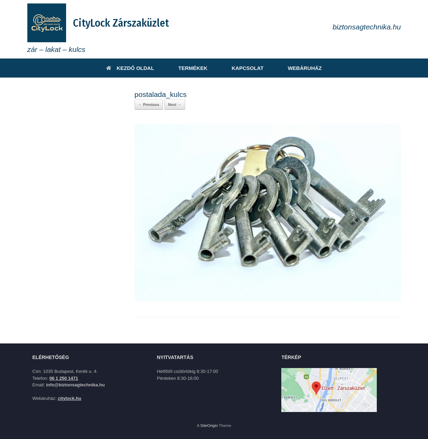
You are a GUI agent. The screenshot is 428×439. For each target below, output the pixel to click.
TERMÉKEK (192, 68)
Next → (174, 104)
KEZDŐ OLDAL (130, 68)
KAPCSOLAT (247, 68)
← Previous (149, 104)
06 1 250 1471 (63, 378)
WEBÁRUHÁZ (305, 68)
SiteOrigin (209, 425)
